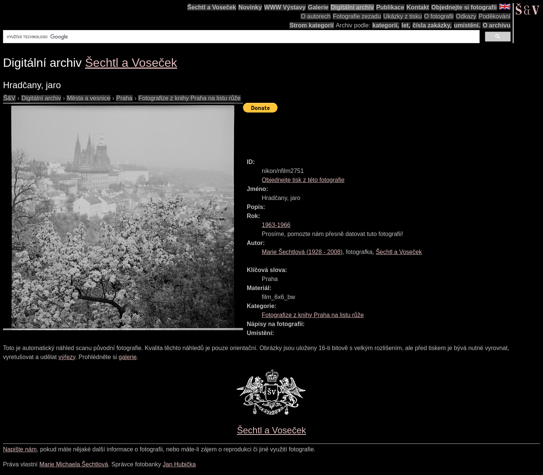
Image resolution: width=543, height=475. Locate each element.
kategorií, (385, 25)
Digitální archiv (352, 7)
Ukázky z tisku (402, 16)
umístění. (467, 25)
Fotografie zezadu (357, 16)
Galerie (318, 7)
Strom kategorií (311, 25)
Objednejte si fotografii (463, 7)
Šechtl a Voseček (212, 7)
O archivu (496, 25)
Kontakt (417, 7)
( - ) (302, 252)
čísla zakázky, (432, 25)
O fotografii (438, 16)
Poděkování (494, 16)
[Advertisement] (379, 132)
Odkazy (466, 16)
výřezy (66, 357)
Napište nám (20, 449)
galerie (127, 357)
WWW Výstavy (285, 7)
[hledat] (240, 36)
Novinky (250, 7)
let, (406, 25)
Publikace (390, 7)
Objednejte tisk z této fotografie (303, 180)
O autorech (315, 16)
